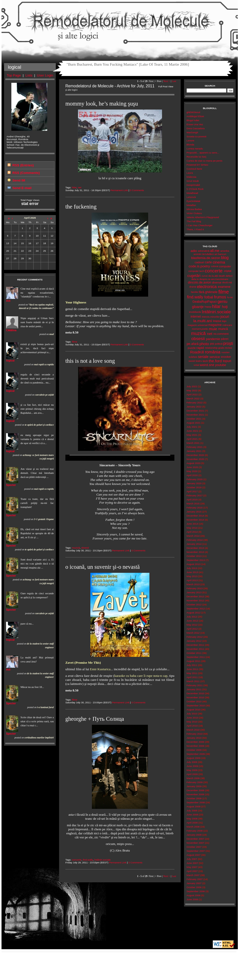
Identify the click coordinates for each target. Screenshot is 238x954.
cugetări (193, 276)
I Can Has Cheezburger (200, 225)
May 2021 (192, 434)
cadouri (199, 262)
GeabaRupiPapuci (204, 301)
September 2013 (196, 560)
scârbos (193, 356)
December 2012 (195, 596)
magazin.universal (197, 325)
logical (10, 360)
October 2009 (194, 750)
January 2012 (194, 640)
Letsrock (191, 197)
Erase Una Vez (195, 124)
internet (196, 316)
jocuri (224, 317)
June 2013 (192, 572)
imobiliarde (195, 312)
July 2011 (192, 665)
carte (208, 262)
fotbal (208, 297)
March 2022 (193, 398)
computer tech (196, 271)
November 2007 (195, 842)
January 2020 (194, 483)
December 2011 (195, 644)
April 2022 (192, 394)
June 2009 (192, 766)
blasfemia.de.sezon (205, 258)
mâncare (227, 325)
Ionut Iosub (193, 180)
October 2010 (194, 701)
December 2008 (195, 790)
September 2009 (196, 754)
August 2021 (193, 422)
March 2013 (193, 584)
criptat (227, 270)
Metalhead (192, 193)
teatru (199, 360)
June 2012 (192, 620)
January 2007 (194, 883)
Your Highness (75, 302)
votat (196, 365)
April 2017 (192, 491)
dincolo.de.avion (199, 282)
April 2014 (192, 531)
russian (226, 352)
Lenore (190, 140)
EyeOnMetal (193, 201)
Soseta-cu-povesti (196, 136)
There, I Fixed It (195, 229)
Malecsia (191, 176)
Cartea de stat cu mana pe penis (204, 160)
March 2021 (193, 443)
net (80, 187)
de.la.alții (213, 275)
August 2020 (193, 463)
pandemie (213, 339)
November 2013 (195, 552)
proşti (228, 343)
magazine (215, 325)
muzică (76, 547)
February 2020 (195, 479)
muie (213, 329)
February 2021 (195, 447)
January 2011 (194, 689)
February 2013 (195, 588)
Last (174, 81)
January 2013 (194, 592)
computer (225, 266)
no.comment (221, 333)
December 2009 (195, 741)
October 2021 (194, 418)
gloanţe (198, 307)
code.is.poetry (199, 266)
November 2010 (195, 697)
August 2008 (193, 806)
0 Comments (137, 190)
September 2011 (196, 657)
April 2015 (192, 499)
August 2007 (193, 855)
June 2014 (192, 523)
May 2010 (192, 721)
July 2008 (192, 810)
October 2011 (194, 653)
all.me (215, 251)
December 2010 (195, 693)
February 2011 (195, 685)
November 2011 (195, 649)
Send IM (18, 180)
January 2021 (194, 451)
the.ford (215, 361)
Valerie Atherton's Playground (203, 217)
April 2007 (192, 871)
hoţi (225, 307)
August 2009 (193, 758)
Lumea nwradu (195, 148)
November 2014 (195, 519)
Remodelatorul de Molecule (120, 23)
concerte (77, 859)
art (216, 254)
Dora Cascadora (195, 128)
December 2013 (195, 548)
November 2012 (195, 600)
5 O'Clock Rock (195, 189)
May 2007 (192, 867)
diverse (216, 282)
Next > (166, 81)
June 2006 (192, 899)
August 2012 (193, 612)
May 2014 (192, 527)
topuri (227, 361)
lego (224, 321)
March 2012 (193, 632)
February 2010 (195, 733)
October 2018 (194, 487)
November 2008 (195, 794)
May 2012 (192, 624)
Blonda (190, 144)
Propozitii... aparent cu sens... (203, 152)
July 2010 (192, 713)
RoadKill (197, 352)
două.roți (227, 282)
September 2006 (196, 891)
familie (194, 292)
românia (212, 352)
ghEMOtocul (193, 112)
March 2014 (193, 535)
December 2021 (195, 410)
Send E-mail (22, 188)
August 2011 (193, 661)
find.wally (88, 859)
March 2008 (193, 826)
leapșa (217, 320)
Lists (28, 75)
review (228, 347)
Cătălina (11, 330)
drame (192, 286)
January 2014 (194, 544)
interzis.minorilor (211, 316)
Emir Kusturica (100, 669)
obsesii (85, 547)
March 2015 (193, 503)
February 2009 (195, 782)
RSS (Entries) (23, 165)
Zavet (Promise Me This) (83, 662)
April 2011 (192, 677)
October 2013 (194, 556)
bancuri (222, 254)
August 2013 (193, 564)
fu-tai (230, 297)
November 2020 (195, 459)
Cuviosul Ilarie (194, 168)
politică (219, 343)
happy (208, 306)
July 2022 (192, 386)
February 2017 (195, 495)
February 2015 (195, 507)
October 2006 (194, 887)
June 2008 (192, 814)
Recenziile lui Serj (196, 156)
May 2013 (192, 576)
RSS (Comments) (26, 173)
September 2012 (196, 608)
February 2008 (195, 830)
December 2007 (195, 838)
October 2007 (194, 846)
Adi (8, 300)
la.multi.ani (202, 321)
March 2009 (193, 778)
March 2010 (193, 729)
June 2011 (192, 669)
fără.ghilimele (208, 292)
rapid (200, 348)
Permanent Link (119, 190)
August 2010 (193, 709)
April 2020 (192, 475)
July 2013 (192, 568)
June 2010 (192, 717)
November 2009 (195, 745)
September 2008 (196, 802)
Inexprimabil (193, 185)
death (222, 275)
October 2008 (194, 798)
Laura (190, 172)
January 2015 (194, 511)
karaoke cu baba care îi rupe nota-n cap (140, 676)
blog (225, 257)
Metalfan (191, 205)
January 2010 (194, 737)
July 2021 (192, 426)
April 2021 (192, 438)
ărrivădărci (208, 254)
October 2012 (194, 604)
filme (74, 341)
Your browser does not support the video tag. (119, 458)
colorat (214, 266)
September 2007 (196, 850)
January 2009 (194, 786)
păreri (224, 338)
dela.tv (195, 279)
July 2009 (192, 762)
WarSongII (192, 132)
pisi (212, 343)
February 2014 (195, 539)
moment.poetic (200, 328)
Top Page (14, 75)
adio (194, 251)
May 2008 (192, 818)
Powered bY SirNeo (197, 164)
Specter (11, 484)
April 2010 (192, 725)
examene (224, 287)
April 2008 (192, 822)
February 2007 (195, 879)
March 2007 (193, 875)
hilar (74, 187)
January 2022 (194, 406)
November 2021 (195, 414)
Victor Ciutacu (194, 213)
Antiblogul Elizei (195, 116)
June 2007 (192, 863)
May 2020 (192, 471)
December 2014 (195, 515)
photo (204, 344)
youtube (220, 365)
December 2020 (195, 455)
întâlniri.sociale (102, 859)
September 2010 (196, 705)
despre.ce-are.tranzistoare (213, 279)
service (214, 357)
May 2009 (192, 770)
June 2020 (192, 467)
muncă (223, 329)
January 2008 (194, 834)
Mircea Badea (194, 209)
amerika (224, 250)
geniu (222, 301)
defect (229, 275)
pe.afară (193, 344)
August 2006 (193, 895)
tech (205, 361)
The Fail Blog (194, 221)
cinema (219, 262)
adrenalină (203, 250)
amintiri (198, 254)
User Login (45, 75)
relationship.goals (214, 347)
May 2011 (192, 673)
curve (205, 275)
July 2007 (192, 859)
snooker (226, 356)
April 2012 (192, 628)
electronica (207, 286)
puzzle (192, 347)
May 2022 (192, 390)
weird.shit (207, 365)
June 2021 (192, 430)
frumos (220, 297)
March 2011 (193, 681)
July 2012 (192, 616)
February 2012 (195, 636)
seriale (203, 357)
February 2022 (195, 402)
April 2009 (192, 774)
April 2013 (192, 580)
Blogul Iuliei (193, 120)
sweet (192, 360)
